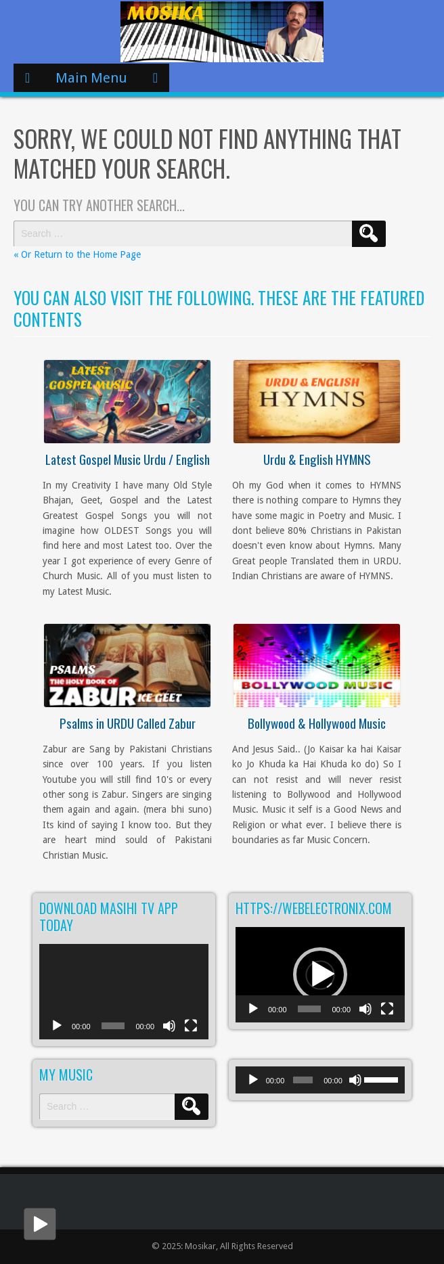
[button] (320, 974)
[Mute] (169, 1033)
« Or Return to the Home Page (77, 254)
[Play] (57, 1033)
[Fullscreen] (191, 1033)
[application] (123, 991)
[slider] (303, 1080)
